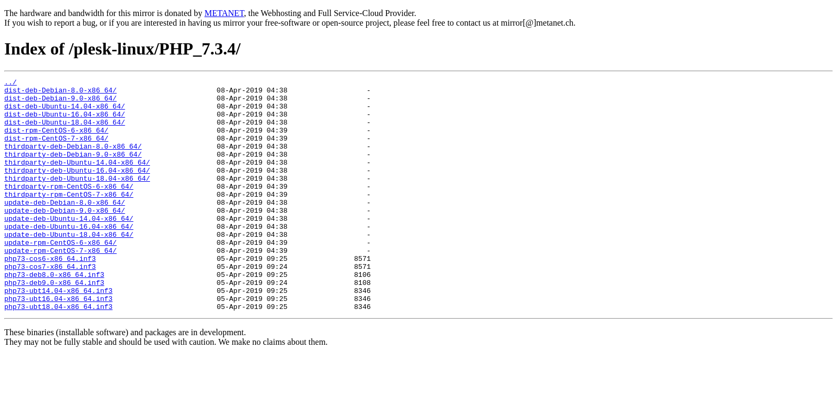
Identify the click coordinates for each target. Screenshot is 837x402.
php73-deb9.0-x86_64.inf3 (54, 324)
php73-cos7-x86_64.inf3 (50, 305)
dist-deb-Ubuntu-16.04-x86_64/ (64, 122)
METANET (224, 13)
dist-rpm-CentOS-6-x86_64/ (56, 141)
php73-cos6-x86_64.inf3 (50, 295)
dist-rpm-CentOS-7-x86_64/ (56, 151)
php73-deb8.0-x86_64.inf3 (54, 314)
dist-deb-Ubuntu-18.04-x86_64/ (64, 131)
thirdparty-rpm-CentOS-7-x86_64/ (68, 218)
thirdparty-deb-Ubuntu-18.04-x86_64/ (77, 199)
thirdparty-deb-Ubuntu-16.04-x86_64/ (77, 189)
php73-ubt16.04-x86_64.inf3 (58, 343)
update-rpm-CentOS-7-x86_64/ (60, 285)
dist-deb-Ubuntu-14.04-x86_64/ (64, 112)
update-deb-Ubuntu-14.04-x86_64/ (68, 247)
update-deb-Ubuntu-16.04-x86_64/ (68, 256)
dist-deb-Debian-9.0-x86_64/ (60, 102)
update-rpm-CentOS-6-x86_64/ (60, 276)
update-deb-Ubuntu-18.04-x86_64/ (68, 266)
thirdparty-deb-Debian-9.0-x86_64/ (72, 170)
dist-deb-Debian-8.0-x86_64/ (60, 93)
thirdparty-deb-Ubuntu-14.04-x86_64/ (77, 179)
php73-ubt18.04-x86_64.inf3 (58, 353)
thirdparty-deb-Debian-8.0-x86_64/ (72, 160)
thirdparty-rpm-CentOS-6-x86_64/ (68, 208)
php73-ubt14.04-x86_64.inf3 (58, 333)
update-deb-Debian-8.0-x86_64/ (64, 228)
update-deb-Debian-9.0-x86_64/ (64, 237)
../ (10, 83)
